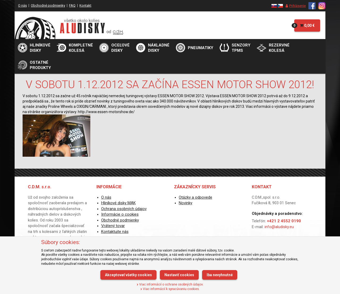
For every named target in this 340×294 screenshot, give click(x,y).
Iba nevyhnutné (220, 275)
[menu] (294, 5)
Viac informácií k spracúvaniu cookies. (170, 289)
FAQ (72, 5)
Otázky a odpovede (195, 197)
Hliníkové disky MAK (118, 203)
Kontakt (85, 5)
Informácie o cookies (120, 214)
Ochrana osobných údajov (124, 208)
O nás (22, 5)
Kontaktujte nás (115, 231)
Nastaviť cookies (179, 275)
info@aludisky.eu (279, 226)
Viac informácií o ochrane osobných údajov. (170, 284)
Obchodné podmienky (48, 5)
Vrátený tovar (113, 225)
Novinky (185, 203)
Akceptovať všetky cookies (128, 275)
